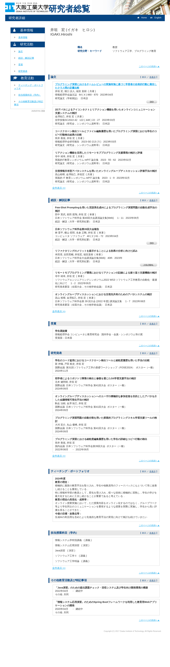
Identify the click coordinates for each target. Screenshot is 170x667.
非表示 (152, 77)
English (155, 17)
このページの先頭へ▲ (149, 66)
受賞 (20, 64)
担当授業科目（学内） (29, 95)
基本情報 (22, 37)
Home (142, 17)
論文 (20, 51)
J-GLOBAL (149, 265)
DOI (152, 102)
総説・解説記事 (26, 58)
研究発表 (22, 71)
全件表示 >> (59, 188)
